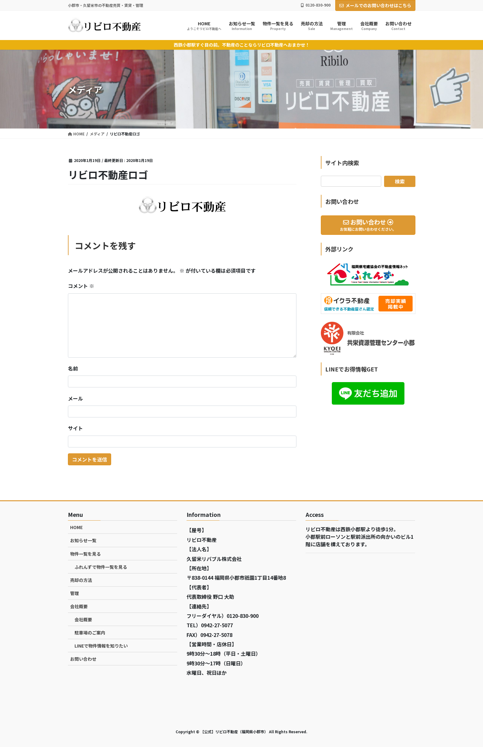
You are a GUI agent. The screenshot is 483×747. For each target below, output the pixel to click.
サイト (75, 428)
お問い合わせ (83, 659)
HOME (76, 527)
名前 (73, 368)
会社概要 (79, 606)
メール (75, 398)
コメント (81, 286)
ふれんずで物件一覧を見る (101, 567)
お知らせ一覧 (83, 540)
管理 (74, 593)
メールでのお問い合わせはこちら (375, 5)
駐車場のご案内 (90, 632)
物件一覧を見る (85, 554)
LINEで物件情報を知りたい (101, 646)
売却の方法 (81, 580)
